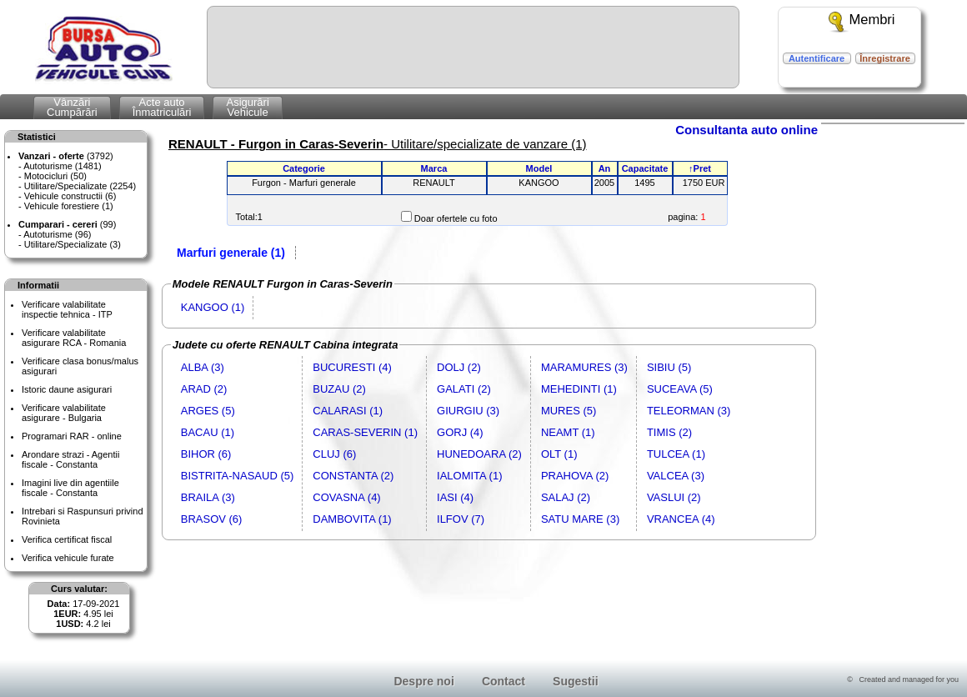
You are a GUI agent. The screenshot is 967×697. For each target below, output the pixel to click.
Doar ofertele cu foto (456, 218)
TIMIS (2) (669, 432)
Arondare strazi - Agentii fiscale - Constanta (70, 459)
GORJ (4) (460, 432)
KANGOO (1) (213, 307)
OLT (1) (559, 454)
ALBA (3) (202, 367)
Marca (434, 168)
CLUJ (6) (334, 454)
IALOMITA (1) (470, 475)
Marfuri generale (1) (231, 252)
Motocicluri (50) (55, 176)
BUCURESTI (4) (352, 367)
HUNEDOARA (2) (479, 454)
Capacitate (645, 168)
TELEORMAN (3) (688, 410)
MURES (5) (568, 410)
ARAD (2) (204, 389)
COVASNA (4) (346, 497)
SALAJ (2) (565, 497)
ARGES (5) (208, 410)
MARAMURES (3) (584, 367)
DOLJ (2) (459, 367)
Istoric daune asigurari (67, 389)
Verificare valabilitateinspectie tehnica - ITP (67, 309)
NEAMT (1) (568, 432)
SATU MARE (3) (580, 519)
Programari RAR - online (72, 436)
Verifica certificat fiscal (67, 539)
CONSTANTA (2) (353, 475)
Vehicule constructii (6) (70, 196)
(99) (67, 224)
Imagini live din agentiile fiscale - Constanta (70, 488)
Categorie (304, 168)
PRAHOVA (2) (575, 475)
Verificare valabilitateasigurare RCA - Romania (74, 338)
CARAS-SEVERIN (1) (365, 432)
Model (539, 168)
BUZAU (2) (339, 389)
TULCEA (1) (676, 454)
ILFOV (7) (460, 519)
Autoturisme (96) (57, 234)
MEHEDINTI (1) (579, 389)
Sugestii (575, 681)
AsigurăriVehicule (247, 107)
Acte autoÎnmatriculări (162, 107)
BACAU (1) (207, 432)
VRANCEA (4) (681, 519)
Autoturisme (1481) (62, 166)
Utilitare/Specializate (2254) (80, 186)
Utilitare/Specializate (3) (72, 244)
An (605, 168)
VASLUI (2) (674, 497)
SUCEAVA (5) (680, 389)
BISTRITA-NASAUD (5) (237, 475)
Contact (503, 681)
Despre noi (423, 681)
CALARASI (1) (348, 410)
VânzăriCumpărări (72, 107)
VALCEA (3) (675, 475)
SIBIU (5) (669, 367)
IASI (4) (455, 497)
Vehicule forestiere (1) (68, 206)
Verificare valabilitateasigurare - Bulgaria (64, 413)
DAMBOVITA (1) (352, 519)
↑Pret (700, 168)
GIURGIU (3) (468, 410)
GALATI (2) (464, 389)
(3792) (65, 156)
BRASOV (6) (212, 519)
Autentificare (816, 58)
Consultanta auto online (746, 130)
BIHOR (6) (206, 454)
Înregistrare (884, 58)
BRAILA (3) (208, 497)
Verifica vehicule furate (68, 558)
